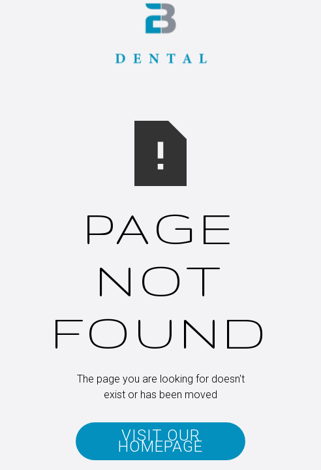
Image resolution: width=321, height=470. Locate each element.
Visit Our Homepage (160, 441)
